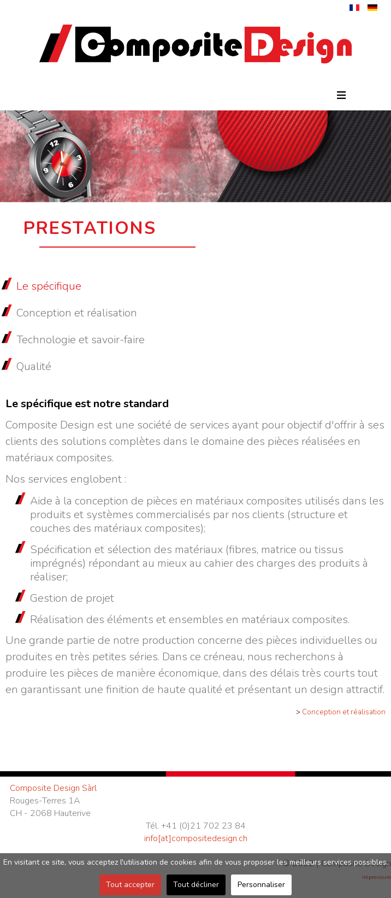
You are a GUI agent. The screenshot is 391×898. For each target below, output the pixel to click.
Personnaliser (261, 884)
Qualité (33, 366)
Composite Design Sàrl (53, 788)
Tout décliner (196, 884)
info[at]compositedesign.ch (195, 838)
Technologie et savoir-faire (80, 339)
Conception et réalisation (76, 313)
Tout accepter (130, 884)
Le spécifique (48, 286)
